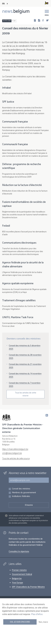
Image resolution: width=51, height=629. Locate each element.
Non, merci (43, 622)
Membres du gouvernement (24, 492)
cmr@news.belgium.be (12, 453)
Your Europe (17, 582)
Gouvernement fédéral (22, 574)
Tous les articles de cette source (25, 394)
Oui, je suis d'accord (20, 622)
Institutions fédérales (21, 496)
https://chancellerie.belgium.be (15, 449)
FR (3, 4)
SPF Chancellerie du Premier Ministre (28, 587)
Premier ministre (19, 570)
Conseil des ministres (21, 488)
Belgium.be (17, 578)
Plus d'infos (37, 614)
